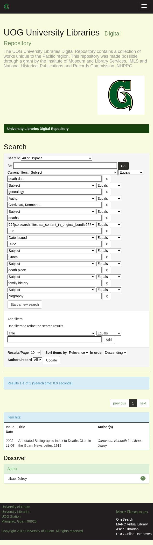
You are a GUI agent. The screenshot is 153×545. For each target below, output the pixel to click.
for (9, 166)
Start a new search (25, 304)
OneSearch (124, 519)
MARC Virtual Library (132, 524)
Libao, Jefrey (17, 479)
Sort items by (56, 352)
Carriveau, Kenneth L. (114, 441)
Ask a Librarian (127, 529)
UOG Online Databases (134, 534)
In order (96, 352)
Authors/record (19, 360)
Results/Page (18, 352)
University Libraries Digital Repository (38, 129)
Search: (13, 158)
